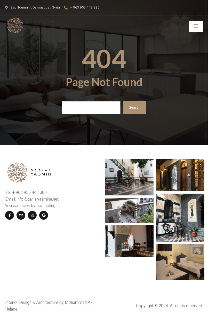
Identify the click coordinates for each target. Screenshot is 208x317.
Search (135, 107)
